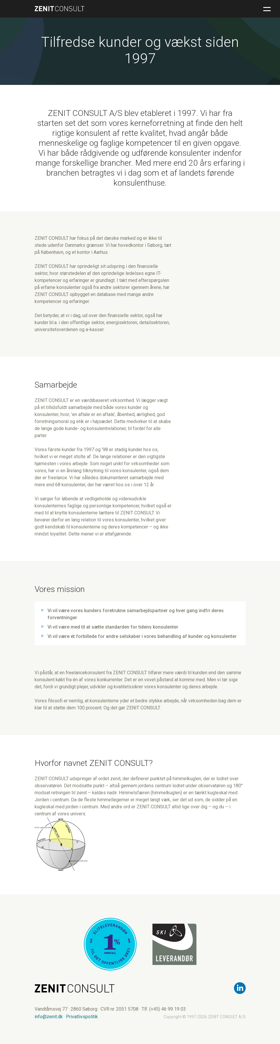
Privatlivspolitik (82, 1016)
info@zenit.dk (49, 1016)
